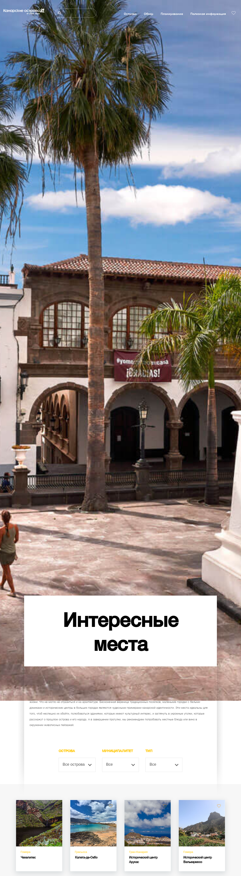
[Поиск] (75, 13)
